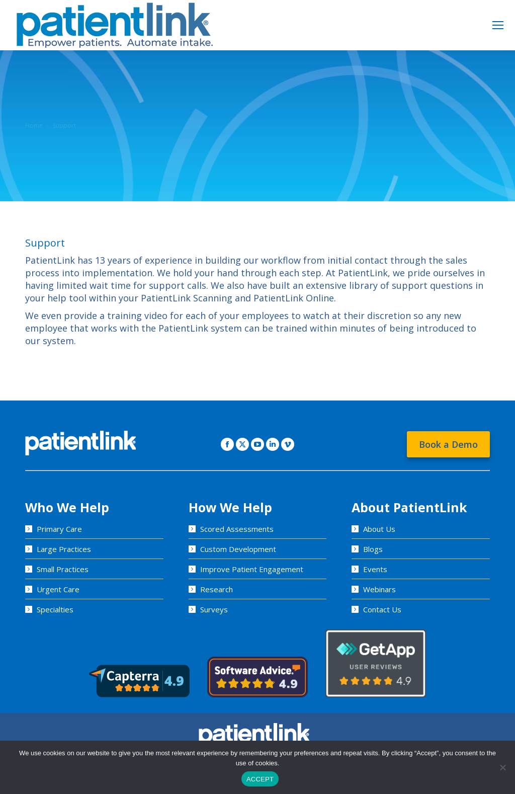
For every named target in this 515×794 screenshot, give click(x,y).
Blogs (373, 549)
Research (216, 589)
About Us (379, 529)
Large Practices (64, 549)
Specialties (55, 609)
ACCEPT (260, 779)
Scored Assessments (237, 529)
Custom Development (238, 549)
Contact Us (382, 609)
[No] (502, 767)
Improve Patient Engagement (251, 569)
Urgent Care (58, 589)
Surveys (214, 609)
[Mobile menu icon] (498, 25)
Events (375, 569)
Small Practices (63, 569)
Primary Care (59, 529)
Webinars (379, 589)
